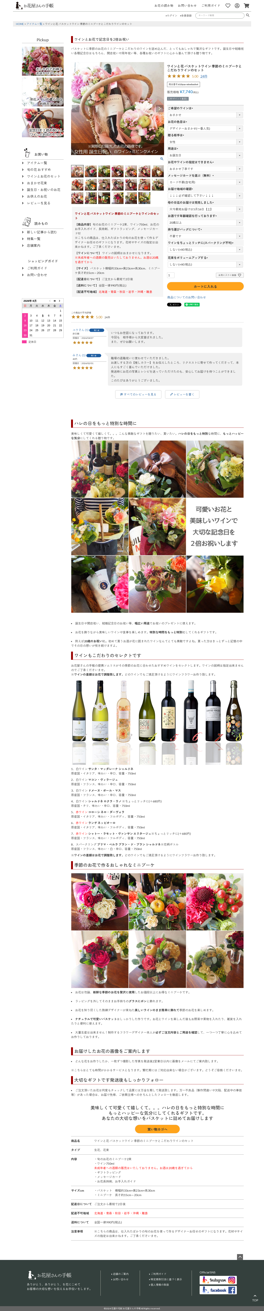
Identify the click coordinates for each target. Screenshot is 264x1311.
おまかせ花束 (37, 183)
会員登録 (186, 15)
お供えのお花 (37, 196)
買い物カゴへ (157, 1129)
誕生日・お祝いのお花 (43, 190)
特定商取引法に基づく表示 (166, 1279)
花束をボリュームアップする (188, 257)
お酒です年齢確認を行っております (193, 216)
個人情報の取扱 (160, 1284)
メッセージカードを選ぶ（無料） (191, 175)
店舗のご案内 (121, 1273)
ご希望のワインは (181, 108)
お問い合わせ (187, 5)
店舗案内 (33, 245)
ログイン (172, 15)
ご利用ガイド (210, 5)
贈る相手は (177, 135)
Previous (75, 108)
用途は (174, 148)
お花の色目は (178, 121)
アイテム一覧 (34, 23)
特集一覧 (33, 239)
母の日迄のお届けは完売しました (191, 202)
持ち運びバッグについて (186, 229)
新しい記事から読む (42, 232)
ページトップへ (240, 1257)
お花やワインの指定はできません (191, 162)
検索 (247, 16)
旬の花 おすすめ (39, 170)
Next (159, 108)
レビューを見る (38, 203)
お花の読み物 (163, 5)
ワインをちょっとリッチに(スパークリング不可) (201, 243)
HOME (20, 23)
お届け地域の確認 (181, 189)
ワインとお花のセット (43, 176)
